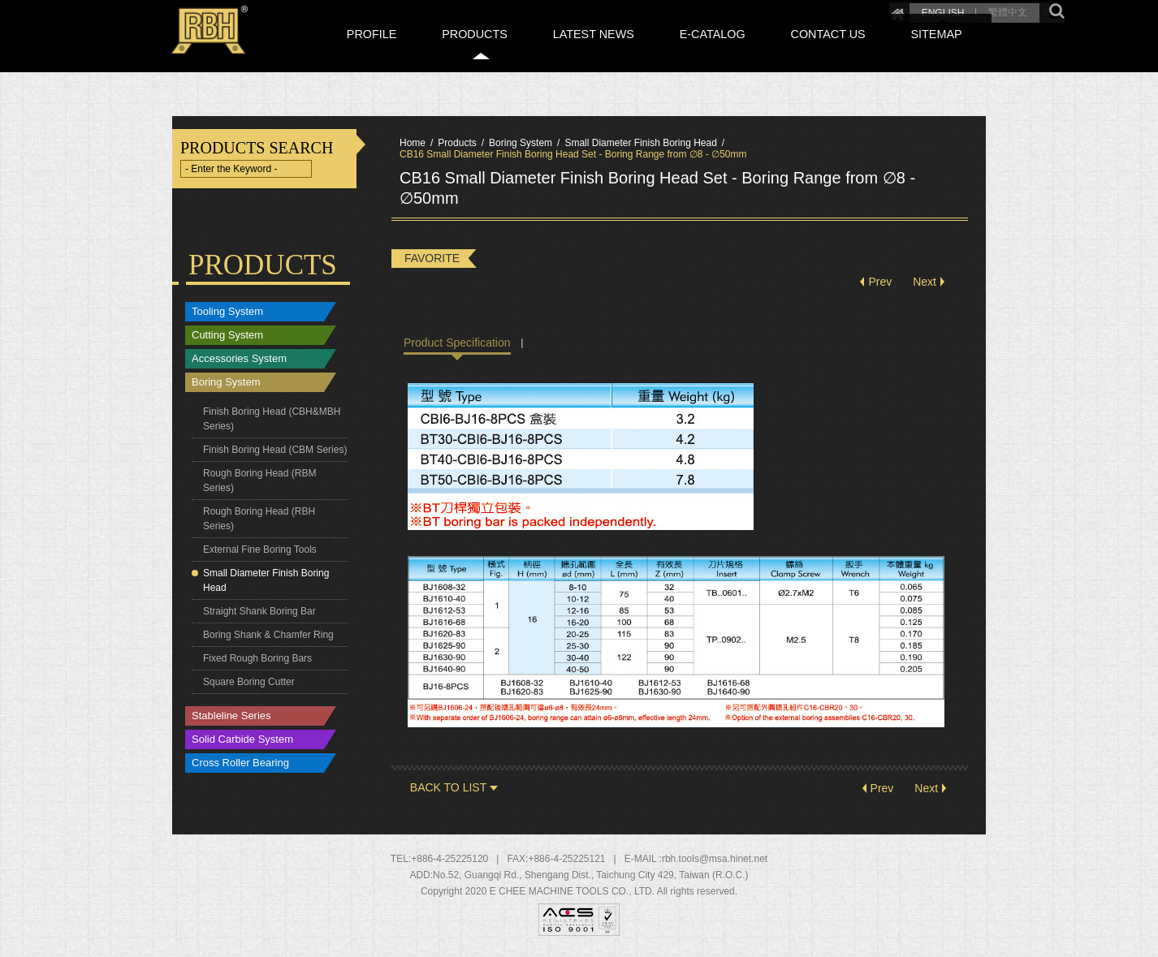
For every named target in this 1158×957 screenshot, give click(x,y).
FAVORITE (432, 258)
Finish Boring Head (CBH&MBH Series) (271, 419)
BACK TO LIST (448, 788)
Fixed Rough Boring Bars (257, 658)
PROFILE (490, 51)
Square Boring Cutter (249, 682)
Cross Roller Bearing (240, 763)
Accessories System (239, 359)
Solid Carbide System (242, 740)
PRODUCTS (573, 51)
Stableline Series (231, 716)
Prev (880, 282)
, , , (591, 876)
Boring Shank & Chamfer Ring (268, 634)
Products (457, 143)
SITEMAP (953, 51)
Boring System (226, 383)
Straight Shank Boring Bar (259, 611)
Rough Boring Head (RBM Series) (259, 481)
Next (924, 282)
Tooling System (227, 312)
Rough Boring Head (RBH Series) (259, 519)
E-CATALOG (769, 51)
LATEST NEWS (671, 51)
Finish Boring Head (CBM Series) (275, 449)
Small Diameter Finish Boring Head (266, 580)
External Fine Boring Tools (260, 549)
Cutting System (227, 336)
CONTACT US (864, 51)
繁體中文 (946, 9)
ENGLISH (880, 9)
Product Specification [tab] (457, 342)
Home (835, 9)
